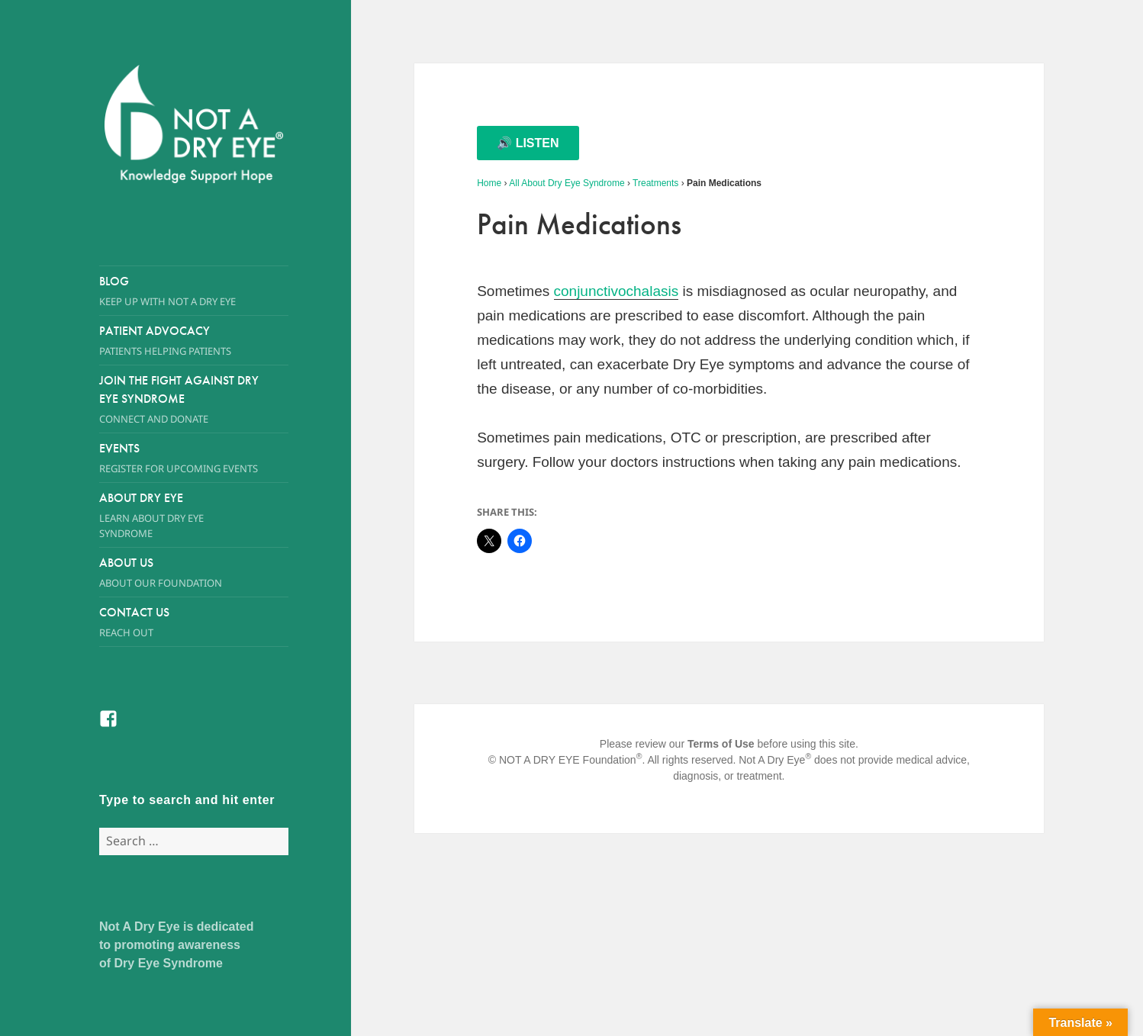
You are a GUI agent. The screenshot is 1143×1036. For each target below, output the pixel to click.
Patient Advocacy (193, 341)
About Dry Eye (179, 515)
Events (193, 458)
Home (489, 183)
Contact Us (193, 622)
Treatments (655, 183)
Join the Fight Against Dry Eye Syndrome (179, 399)
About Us (179, 572)
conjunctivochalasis (616, 291)
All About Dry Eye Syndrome (566, 183)
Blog (193, 291)
